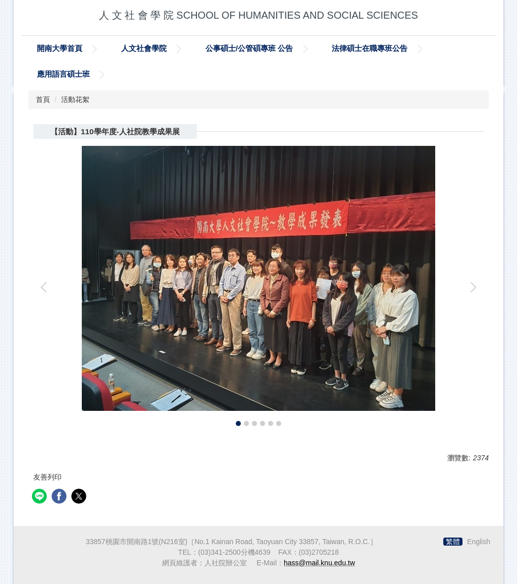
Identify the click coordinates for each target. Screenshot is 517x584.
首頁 (43, 99)
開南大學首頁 (59, 48)
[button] (46, 287)
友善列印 (47, 477)
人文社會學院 (144, 48)
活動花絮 (75, 99)
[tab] (238, 423)
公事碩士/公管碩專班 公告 (249, 48)
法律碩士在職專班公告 (369, 48)
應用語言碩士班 (63, 74)
